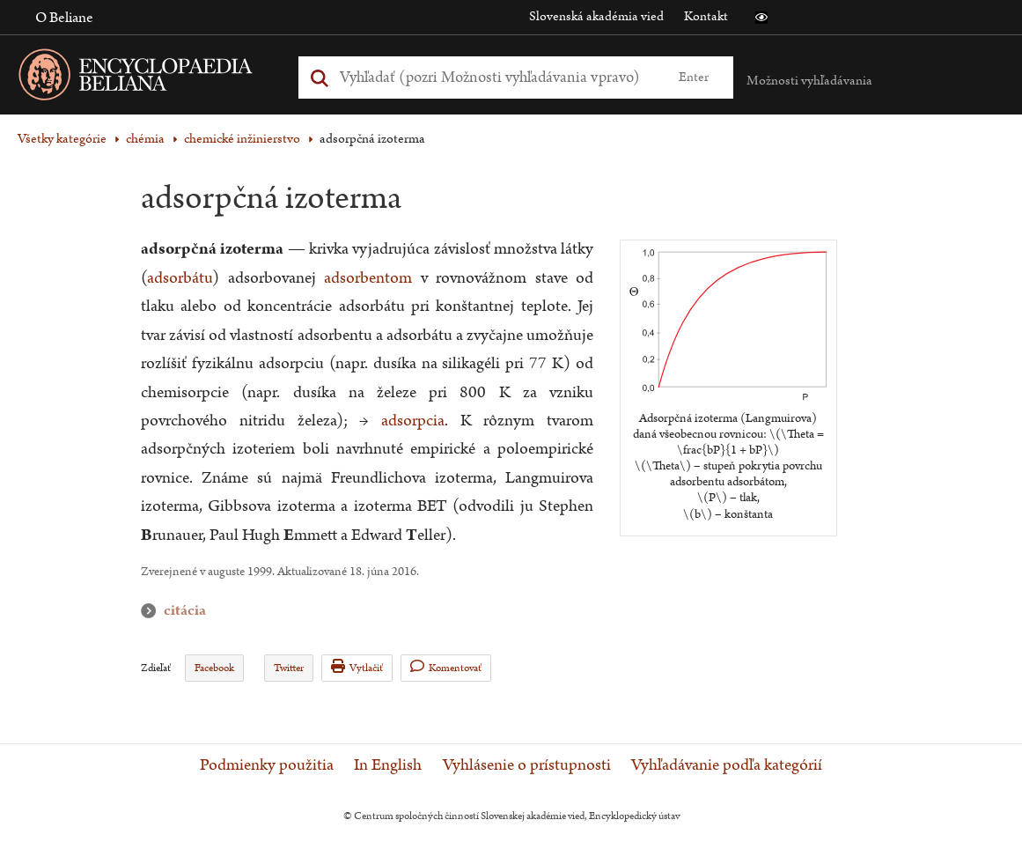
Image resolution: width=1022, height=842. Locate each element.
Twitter (289, 668)
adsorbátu (179, 278)
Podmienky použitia (267, 765)
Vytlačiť (357, 667)
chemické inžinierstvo (242, 138)
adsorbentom (368, 278)
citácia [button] (152, 610)
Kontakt (706, 16)
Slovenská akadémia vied (596, 16)
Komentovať (446, 667)
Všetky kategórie (62, 138)
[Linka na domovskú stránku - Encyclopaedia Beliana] (163, 78)
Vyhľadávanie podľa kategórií (726, 765)
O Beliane (64, 17)
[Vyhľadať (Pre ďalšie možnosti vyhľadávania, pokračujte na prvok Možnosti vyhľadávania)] (495, 77)
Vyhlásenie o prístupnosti (527, 765)
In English (388, 765)
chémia (145, 138)
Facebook (214, 668)
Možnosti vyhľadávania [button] (809, 80)
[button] (761, 17)
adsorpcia (413, 420)
